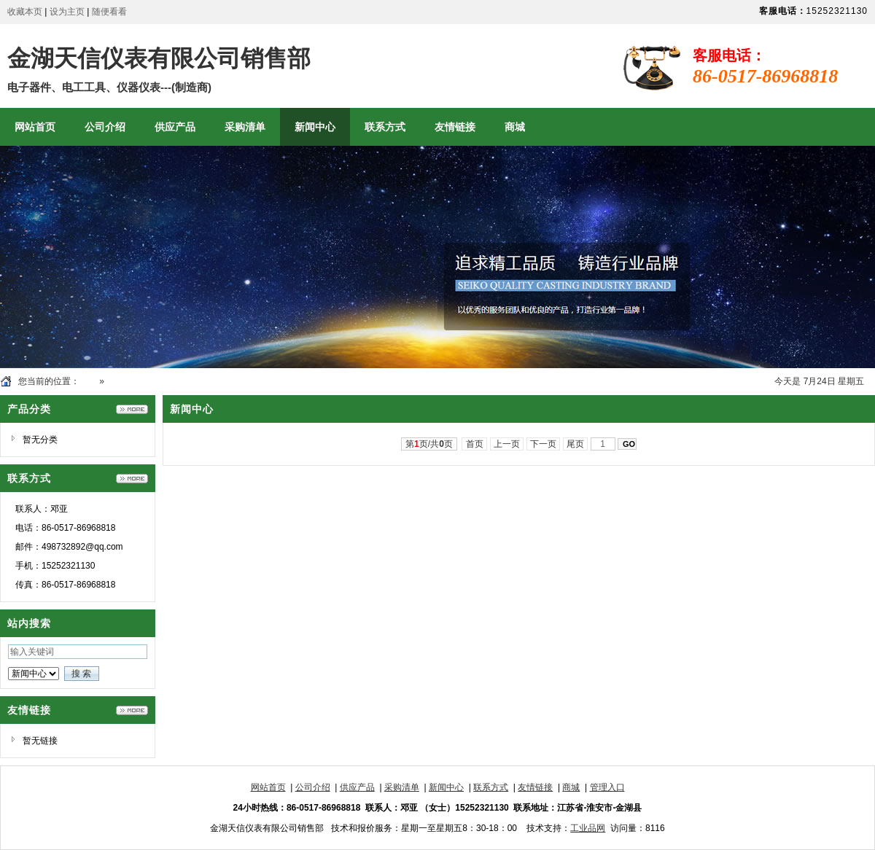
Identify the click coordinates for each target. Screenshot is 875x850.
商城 (571, 787)
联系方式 (490, 787)
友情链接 (535, 787)
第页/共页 (429, 444)
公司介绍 (312, 787)
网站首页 (268, 787)
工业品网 (587, 828)
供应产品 (357, 787)
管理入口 (607, 787)
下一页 (543, 444)
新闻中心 (123, 381)
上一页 (507, 444)
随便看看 (109, 12)
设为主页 (67, 12)
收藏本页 (24, 12)
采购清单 (401, 787)
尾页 (575, 444)
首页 (88, 381)
